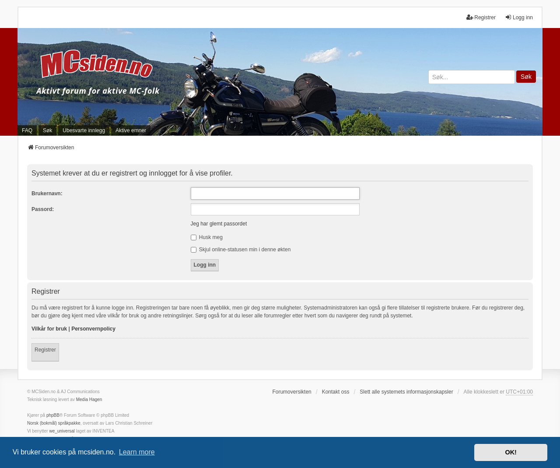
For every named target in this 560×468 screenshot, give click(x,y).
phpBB (53, 415)
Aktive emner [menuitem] (131, 130)
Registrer (45, 350)
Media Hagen (89, 399)
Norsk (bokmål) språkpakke (53, 423)
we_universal (61, 431)
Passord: (43, 209)
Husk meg (207, 237)
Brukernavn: (47, 193)
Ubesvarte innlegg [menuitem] (84, 130)
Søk (526, 76)
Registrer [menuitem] (481, 17)
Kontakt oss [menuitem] (336, 392)
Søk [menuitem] (47, 130)
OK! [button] (510, 452)
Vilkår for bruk (49, 329)
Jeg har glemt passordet (219, 224)
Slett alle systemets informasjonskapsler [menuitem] (406, 392)
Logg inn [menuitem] (519, 17)
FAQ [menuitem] (27, 130)
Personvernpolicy (93, 329)
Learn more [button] (137, 452)
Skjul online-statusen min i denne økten (241, 249)
